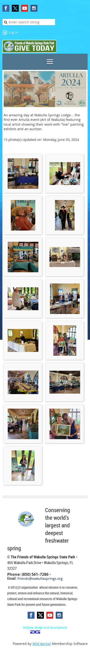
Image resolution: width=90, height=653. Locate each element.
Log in (13, 32)
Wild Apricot (41, 643)
